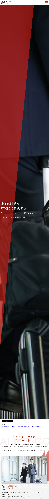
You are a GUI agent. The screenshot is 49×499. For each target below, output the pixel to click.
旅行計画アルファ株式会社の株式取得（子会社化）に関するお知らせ (21, 426)
